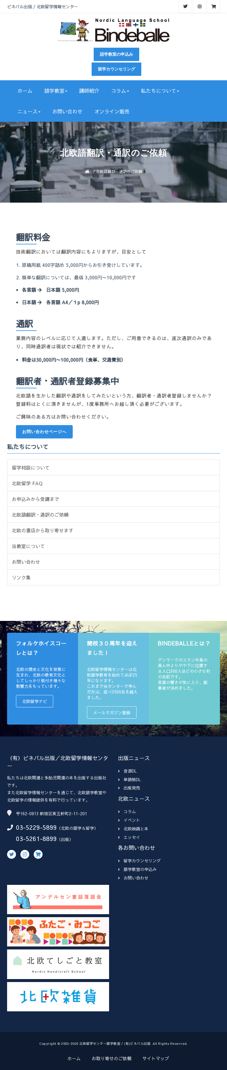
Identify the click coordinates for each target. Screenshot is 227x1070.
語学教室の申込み (116, 54)
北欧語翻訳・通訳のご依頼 (40, 514)
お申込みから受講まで (35, 499)
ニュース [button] (28, 111)
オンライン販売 (111, 111)
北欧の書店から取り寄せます (42, 530)
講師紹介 (89, 90)
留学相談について (31, 467)
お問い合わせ (67, 111)
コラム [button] (120, 90)
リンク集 (21, 577)
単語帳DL (129, 779)
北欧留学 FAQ (27, 483)
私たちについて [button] (160, 90)
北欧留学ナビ (34, 701)
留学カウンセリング (116, 69)
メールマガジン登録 (111, 712)
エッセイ (129, 837)
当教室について (28, 546)
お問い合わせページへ (44, 431)
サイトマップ (155, 1058)
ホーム (25, 90)
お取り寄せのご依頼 (112, 1058)
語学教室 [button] (55, 90)
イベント (129, 820)
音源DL (127, 771)
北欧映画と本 (133, 829)
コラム (127, 811)
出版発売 (129, 788)
